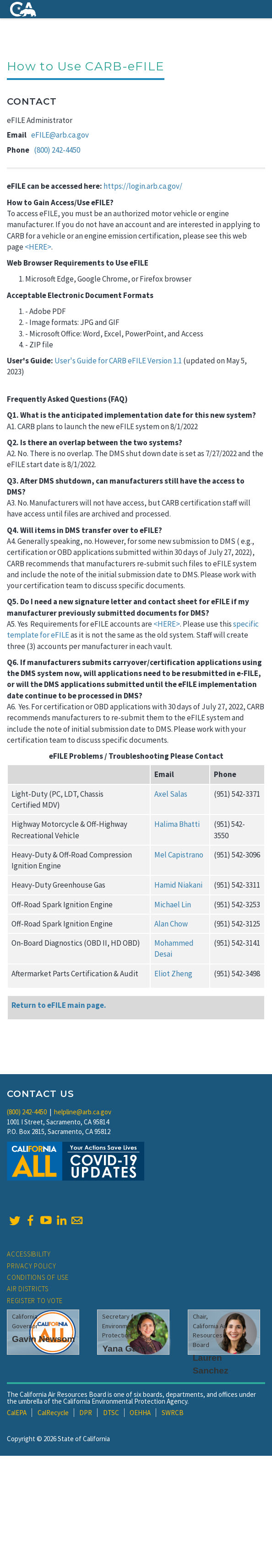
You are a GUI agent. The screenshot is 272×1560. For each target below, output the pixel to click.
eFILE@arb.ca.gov (60, 135)
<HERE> (38, 247)
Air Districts (28, 1288)
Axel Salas (170, 794)
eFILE (60, 635)
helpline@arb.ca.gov (82, 1111)
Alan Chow (171, 924)
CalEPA (17, 1412)
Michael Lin (172, 905)
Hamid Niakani (178, 885)
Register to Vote (35, 1300)
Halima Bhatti (177, 824)
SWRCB (173, 1412)
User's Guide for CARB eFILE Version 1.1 (118, 361)
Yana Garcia (127, 1348)
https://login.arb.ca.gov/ (142, 186)
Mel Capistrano (178, 855)
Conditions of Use (38, 1277)
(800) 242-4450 (57, 150)
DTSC (111, 1412)
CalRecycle (53, 1412)
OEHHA (140, 1412)
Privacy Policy (31, 1266)
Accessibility (29, 1254)
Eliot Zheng (173, 974)
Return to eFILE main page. (58, 1005)
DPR (85, 1412)
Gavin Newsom (43, 1339)
